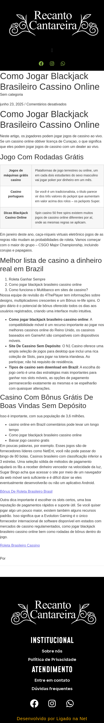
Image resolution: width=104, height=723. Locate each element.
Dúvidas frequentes (52, 688)
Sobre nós (52, 651)
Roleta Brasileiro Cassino (20, 545)
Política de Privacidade (52, 659)
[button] (52, 50)
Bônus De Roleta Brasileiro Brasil (26, 491)
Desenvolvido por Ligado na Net (52, 718)
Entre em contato (52, 680)
